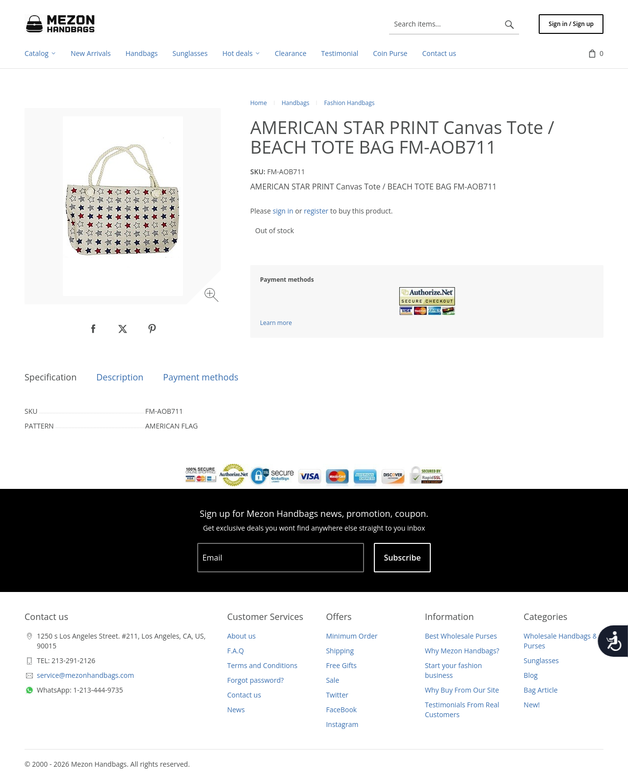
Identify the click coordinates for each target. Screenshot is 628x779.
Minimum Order (351, 636)
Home (258, 103)
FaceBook (341, 709)
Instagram (342, 724)
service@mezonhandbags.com (85, 675)
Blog (530, 675)
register (316, 210)
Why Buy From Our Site (462, 690)
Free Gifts (341, 665)
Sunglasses (541, 660)
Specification (51, 377)
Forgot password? (255, 680)
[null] (93, 329)
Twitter (337, 694)
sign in (283, 210)
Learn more (276, 323)
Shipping (340, 650)
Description (119, 377)
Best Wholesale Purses (461, 636)
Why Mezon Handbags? (462, 650)
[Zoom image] (213, 296)
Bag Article (540, 690)
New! (531, 704)
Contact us (244, 694)
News (236, 709)
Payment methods (200, 377)
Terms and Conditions (262, 665)
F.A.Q (235, 650)
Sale (332, 680)
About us (241, 636)
